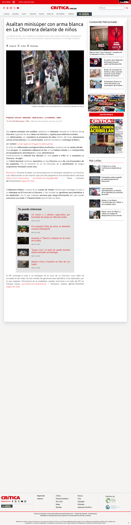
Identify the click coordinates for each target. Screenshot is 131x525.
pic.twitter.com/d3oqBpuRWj (45, 178)
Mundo (41, 14)
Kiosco (80, 496)
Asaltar (18, 118)
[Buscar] (111, 8)
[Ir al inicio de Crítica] (65, 7)
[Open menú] (14, 2)
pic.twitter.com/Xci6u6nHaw (34, 284)
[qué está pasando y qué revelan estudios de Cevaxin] (96, 73)
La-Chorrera (49, 118)
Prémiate (81, 504)
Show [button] (24, 14)
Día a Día (59, 501)
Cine (79, 499)
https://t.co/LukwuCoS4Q (17, 178)
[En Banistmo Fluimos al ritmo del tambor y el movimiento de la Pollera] (96, 84)
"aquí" (104, 523)
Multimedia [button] (60, 14)
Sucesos (7, 14)
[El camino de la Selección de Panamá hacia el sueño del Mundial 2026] (96, 62)
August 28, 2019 (27, 181)
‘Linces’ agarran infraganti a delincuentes (35, 144)
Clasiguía (81, 501)
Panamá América (62, 499)
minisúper (27, 118)
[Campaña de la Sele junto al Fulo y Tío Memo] (106, 38)
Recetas (59, 507)
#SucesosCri (11, 173)
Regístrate (41, 496)
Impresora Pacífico (85, 507)
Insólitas (50, 14)
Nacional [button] (15, 14)
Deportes (33, 14)
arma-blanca (37, 118)
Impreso (71, 14)
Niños (59, 118)
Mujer (58, 504)
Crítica (58, 496)
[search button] (127, 8)
